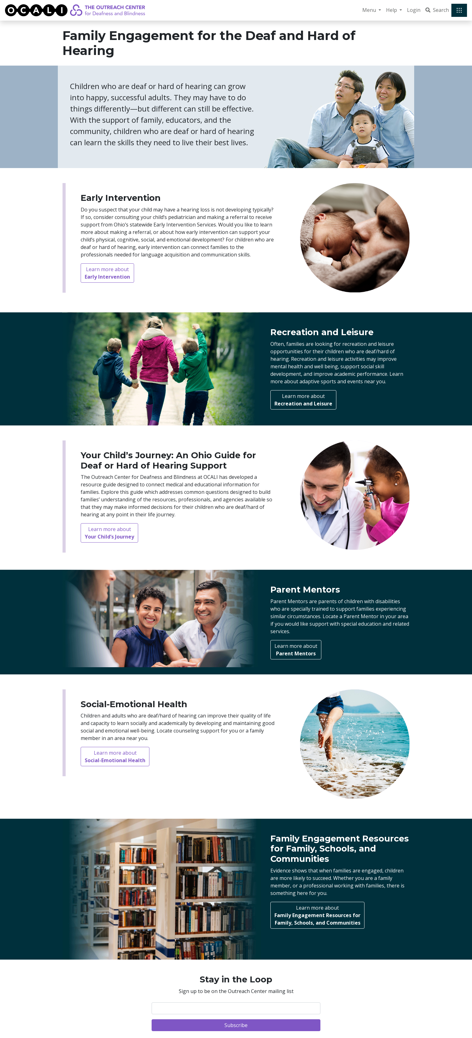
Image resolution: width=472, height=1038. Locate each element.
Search (437, 10)
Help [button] (392, 10)
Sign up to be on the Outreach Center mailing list (236, 991)
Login (413, 10)
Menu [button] (369, 10)
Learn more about (107, 273)
